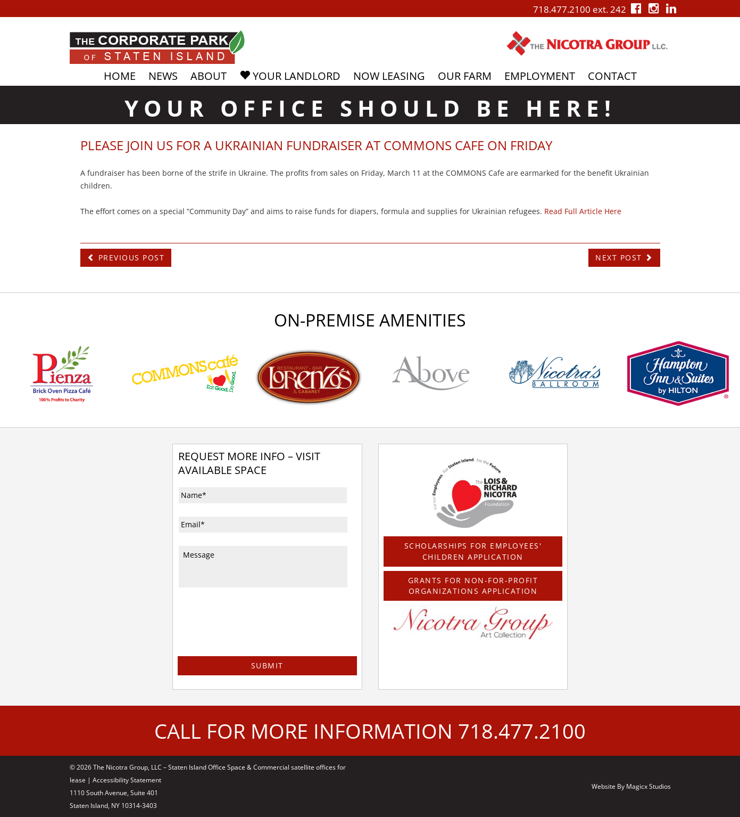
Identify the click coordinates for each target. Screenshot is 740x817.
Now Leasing (389, 76)
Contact (612, 76)
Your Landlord (289, 76)
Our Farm (465, 76)
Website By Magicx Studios (631, 785)
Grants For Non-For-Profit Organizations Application (473, 585)
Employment (539, 76)
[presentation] (259, 636)
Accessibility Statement (127, 779)
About (208, 76)
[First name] (262, 495)
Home (120, 76)
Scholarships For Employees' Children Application (473, 551)
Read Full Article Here (582, 211)
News (163, 76)
